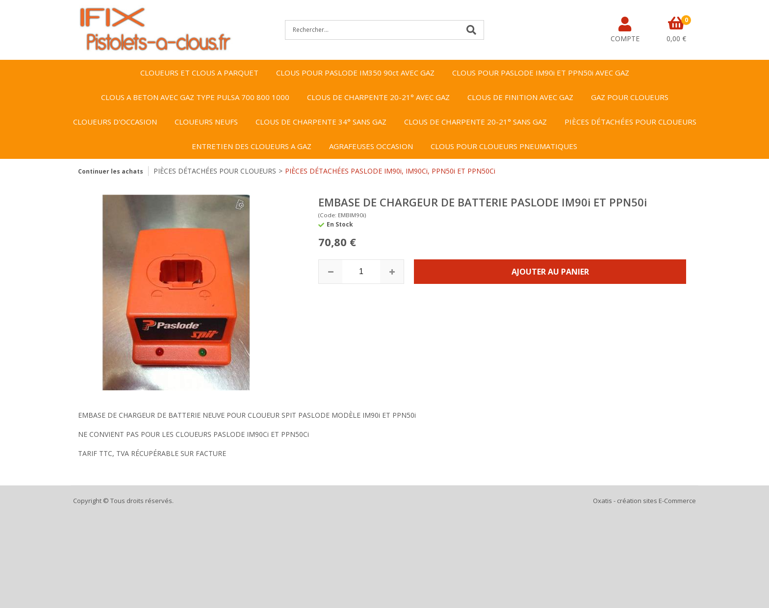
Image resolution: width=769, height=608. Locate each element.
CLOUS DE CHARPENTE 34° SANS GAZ (321, 122)
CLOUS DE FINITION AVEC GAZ (520, 97)
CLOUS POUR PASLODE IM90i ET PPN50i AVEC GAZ (540, 72)
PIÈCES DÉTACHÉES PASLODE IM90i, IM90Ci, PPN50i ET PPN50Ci (390, 171)
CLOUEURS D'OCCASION (115, 122)
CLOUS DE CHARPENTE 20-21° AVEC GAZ (378, 97)
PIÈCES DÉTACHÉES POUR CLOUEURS (630, 122)
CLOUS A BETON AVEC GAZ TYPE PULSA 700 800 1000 (195, 97)
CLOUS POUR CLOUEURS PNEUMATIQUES (504, 146)
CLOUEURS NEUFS (206, 122)
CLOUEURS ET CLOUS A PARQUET (199, 72)
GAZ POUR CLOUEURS (629, 97)
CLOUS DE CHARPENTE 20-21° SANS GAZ (475, 122)
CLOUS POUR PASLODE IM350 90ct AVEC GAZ (355, 72)
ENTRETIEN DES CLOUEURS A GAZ (251, 146)
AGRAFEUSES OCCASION (371, 146)
